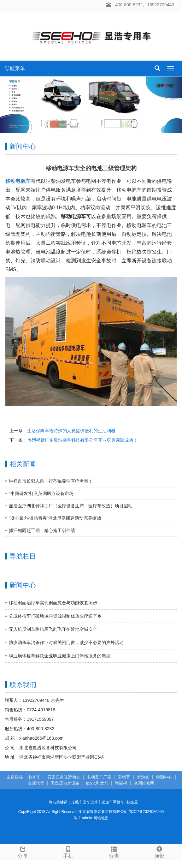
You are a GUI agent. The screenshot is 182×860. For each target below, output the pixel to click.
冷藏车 (77, 802)
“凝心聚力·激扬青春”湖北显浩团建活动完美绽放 (55, 518)
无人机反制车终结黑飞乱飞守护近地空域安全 (53, 629)
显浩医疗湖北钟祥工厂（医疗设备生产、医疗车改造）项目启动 (70, 505)
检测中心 (164, 777)
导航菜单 (15, 68)
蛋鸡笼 (143, 777)
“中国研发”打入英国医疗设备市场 (41, 493)
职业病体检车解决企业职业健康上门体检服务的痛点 (59, 655)
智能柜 (121, 783)
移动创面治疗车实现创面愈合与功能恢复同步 (53, 602)
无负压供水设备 (65, 783)
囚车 (86, 802)
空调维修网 (144, 783)
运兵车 (96, 802)
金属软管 (36, 783)
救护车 (34, 777)
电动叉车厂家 (99, 777)
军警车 (118, 802)
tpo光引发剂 (97, 783)
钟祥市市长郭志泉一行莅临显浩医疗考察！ (51, 481)
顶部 (159, 851)
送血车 (107, 802)
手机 (68, 851)
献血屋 (132, 802)
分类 (114, 851)
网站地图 (101, 818)
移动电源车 (18, 181)
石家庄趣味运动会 (63, 777)
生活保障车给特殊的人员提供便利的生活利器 (71, 430)
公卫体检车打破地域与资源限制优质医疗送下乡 (55, 615)
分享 (22, 851)
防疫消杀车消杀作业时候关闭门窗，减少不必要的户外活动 (66, 642)
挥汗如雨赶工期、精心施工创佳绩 (42, 530)
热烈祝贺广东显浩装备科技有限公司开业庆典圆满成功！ (82, 440)
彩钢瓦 (124, 777)
